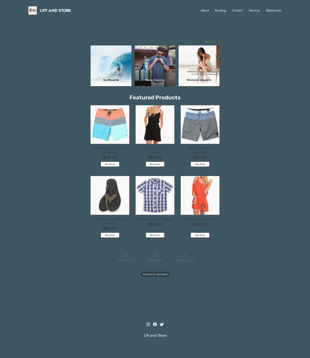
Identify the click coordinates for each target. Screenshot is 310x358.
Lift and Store (55, 10)
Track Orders (155, 258)
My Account (125, 258)
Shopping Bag (185, 258)
